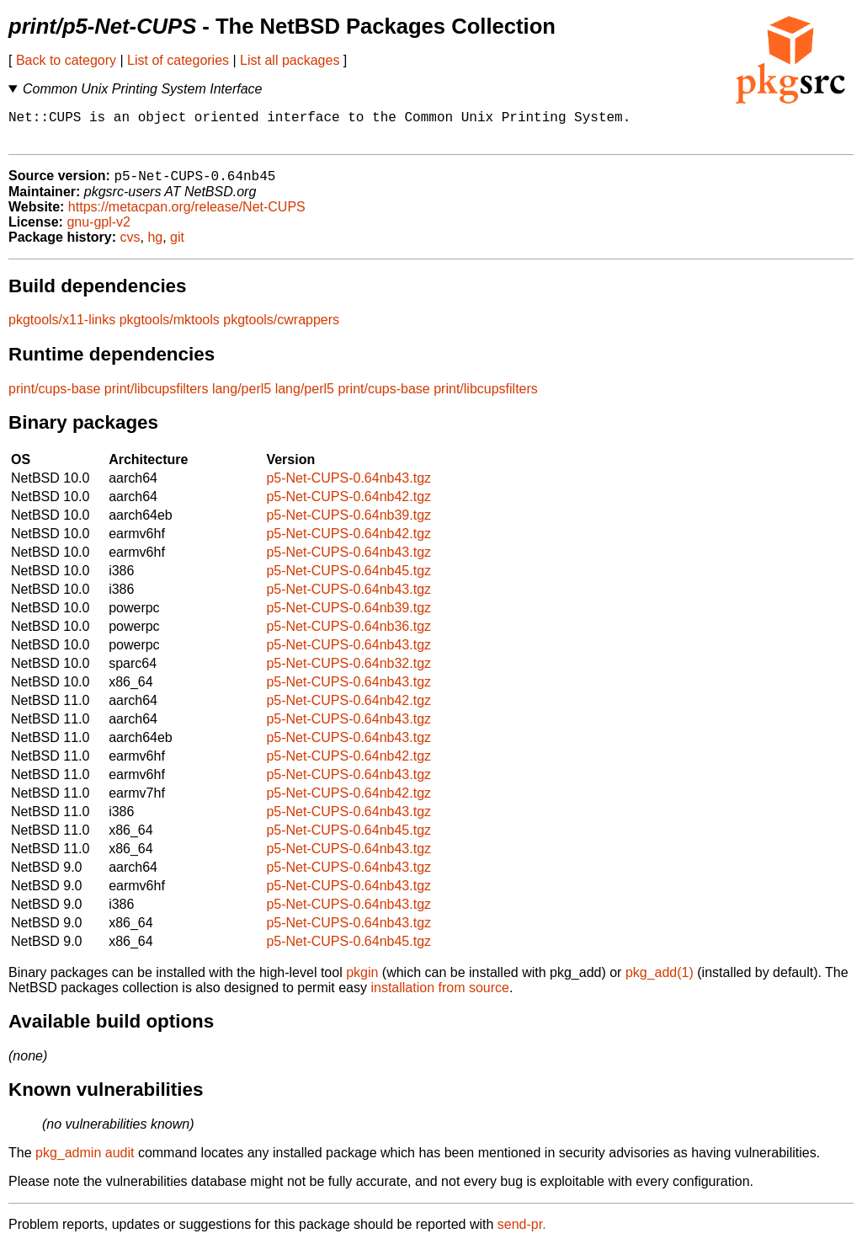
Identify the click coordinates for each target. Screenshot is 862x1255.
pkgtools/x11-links (61, 329)
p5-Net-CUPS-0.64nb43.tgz (348, 487)
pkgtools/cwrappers (281, 329)
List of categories (178, 60)
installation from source (439, 997)
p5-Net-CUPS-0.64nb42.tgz (348, 506)
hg (154, 246)
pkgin (362, 982)
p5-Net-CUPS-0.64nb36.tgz (348, 635)
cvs (130, 246)
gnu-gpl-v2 (98, 231)
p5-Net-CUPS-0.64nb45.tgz (348, 580)
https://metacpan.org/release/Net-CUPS (187, 216)
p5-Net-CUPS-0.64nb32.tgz (348, 672)
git (177, 246)
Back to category (66, 60)
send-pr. (522, 1233)
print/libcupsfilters (156, 398)
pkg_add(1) (659, 982)
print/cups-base (54, 398)
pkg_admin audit (84, 1162)
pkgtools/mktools (170, 329)
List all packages (289, 60)
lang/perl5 (241, 398)
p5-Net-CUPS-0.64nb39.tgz (348, 524)
